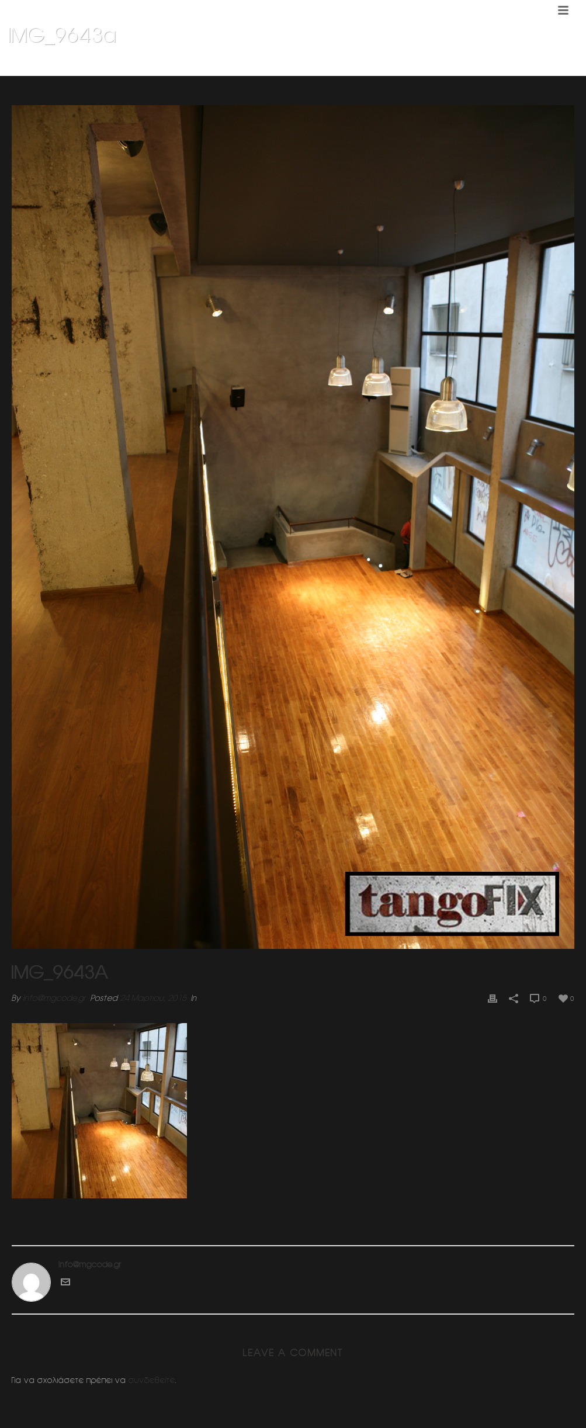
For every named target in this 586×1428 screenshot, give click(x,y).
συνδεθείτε (152, 1380)
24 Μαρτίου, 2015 (153, 998)
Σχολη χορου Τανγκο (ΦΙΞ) (475, 65)
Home (412, 65)
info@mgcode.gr (54, 998)
